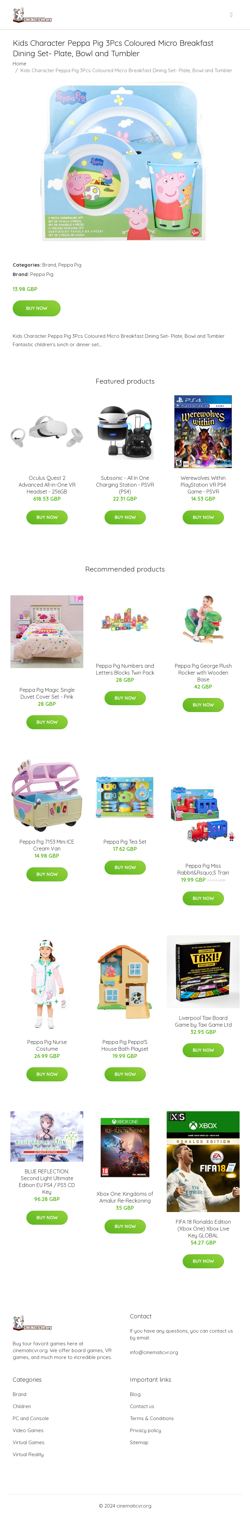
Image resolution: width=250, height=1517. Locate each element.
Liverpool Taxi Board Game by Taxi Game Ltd (203, 1021)
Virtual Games (29, 1442)
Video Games (28, 1430)
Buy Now (36, 308)
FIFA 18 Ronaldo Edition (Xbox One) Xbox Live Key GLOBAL (203, 1229)
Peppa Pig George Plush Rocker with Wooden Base (203, 673)
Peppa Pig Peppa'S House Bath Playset (125, 1045)
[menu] (231, 14)
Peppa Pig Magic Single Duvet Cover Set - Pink (47, 693)
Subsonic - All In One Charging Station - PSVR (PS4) (125, 485)
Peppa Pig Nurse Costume (47, 1045)
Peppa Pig (69, 265)
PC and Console (31, 1418)
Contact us (142, 1406)
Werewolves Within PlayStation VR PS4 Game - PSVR (203, 485)
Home (19, 63)
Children (22, 1406)
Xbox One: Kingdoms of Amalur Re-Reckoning (125, 1197)
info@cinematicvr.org (154, 1352)
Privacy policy (145, 1430)
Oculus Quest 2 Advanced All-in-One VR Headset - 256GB (47, 485)
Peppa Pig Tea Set (125, 841)
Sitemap (139, 1442)
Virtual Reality (28, 1454)
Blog (135, 1394)
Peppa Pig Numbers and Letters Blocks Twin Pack (125, 669)
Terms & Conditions (152, 1418)
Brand (49, 265)
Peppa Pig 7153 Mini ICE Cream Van (47, 845)
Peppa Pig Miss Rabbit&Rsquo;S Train (203, 869)
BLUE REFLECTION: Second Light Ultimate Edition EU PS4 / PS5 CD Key (47, 1181)
